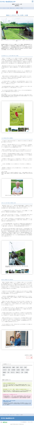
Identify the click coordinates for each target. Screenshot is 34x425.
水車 (22, 372)
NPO (8, 372)
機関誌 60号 (17, 414)
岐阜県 (17, 367)
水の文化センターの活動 (6, 414)
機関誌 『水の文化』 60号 (7, 367)
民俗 (9, 369)
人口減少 (27, 369)
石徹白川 (22, 369)
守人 (3, 374)
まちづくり (12, 372)
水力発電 (26, 372)
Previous (4, 130)
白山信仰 (18, 369)
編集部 (14, 367)
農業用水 (4, 372)
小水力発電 (13, 369)
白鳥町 (25, 367)
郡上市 (21, 367)
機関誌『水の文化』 (12, 414)
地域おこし (18, 372)
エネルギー (4, 369)
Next (29, 130)
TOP (0, 414)
